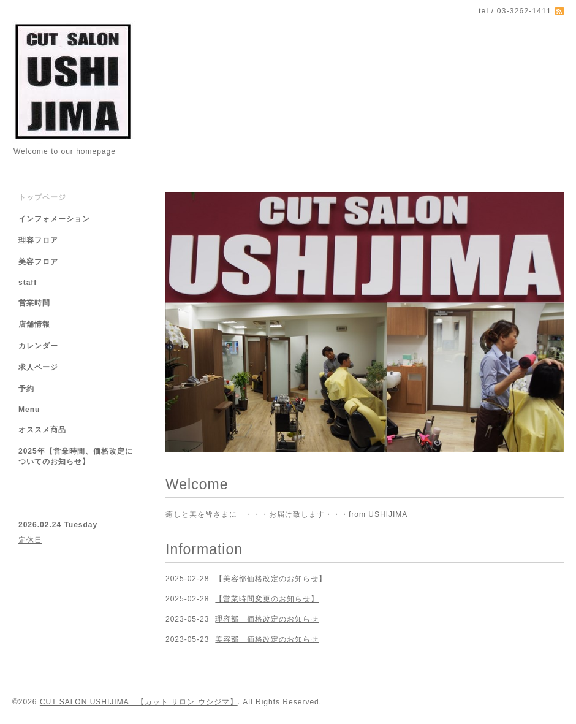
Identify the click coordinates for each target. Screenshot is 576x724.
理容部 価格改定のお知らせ (267, 619)
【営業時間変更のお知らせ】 (267, 599)
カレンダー (38, 345)
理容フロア (38, 240)
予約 (26, 388)
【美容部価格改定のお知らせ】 (271, 578)
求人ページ (38, 367)
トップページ (42, 197)
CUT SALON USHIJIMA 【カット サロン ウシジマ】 (139, 702)
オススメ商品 (42, 429)
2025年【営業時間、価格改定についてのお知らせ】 (75, 456)
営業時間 (34, 303)
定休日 (30, 540)
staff (27, 282)
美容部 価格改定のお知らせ (267, 639)
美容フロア (38, 261)
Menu (29, 409)
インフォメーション (54, 219)
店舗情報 (34, 324)
